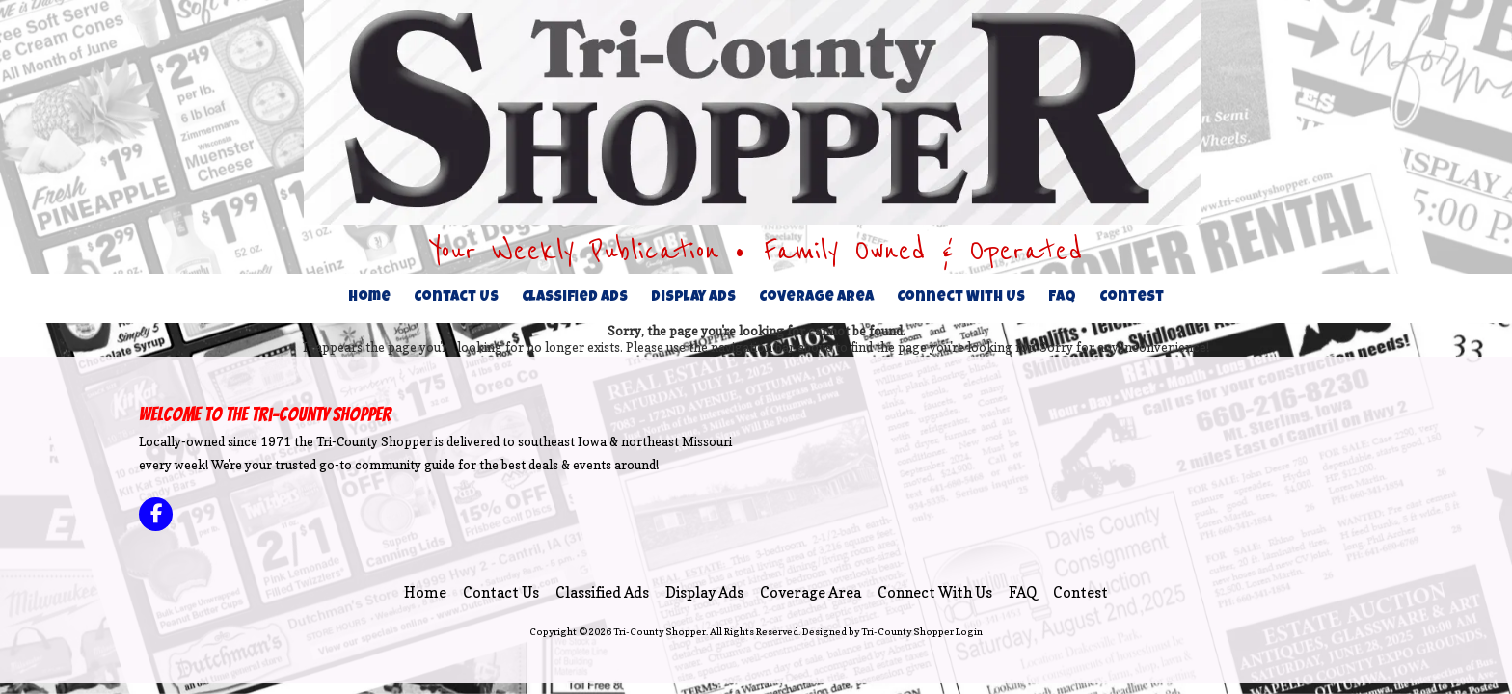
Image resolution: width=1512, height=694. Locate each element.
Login (969, 631)
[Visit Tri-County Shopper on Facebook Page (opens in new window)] (156, 514)
